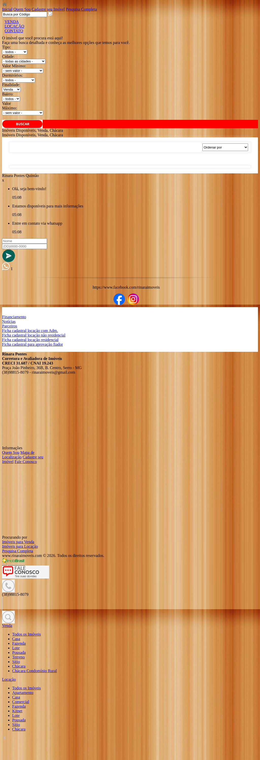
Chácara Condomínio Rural (34, 671)
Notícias (8, 321)
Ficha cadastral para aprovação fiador (32, 344)
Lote (16, 648)
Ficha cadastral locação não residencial (34, 335)
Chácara (18, 666)
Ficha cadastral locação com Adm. (30, 330)
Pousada (19, 652)
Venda (7, 625)
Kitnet (17, 711)
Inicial (7, 9)
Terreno (18, 657)
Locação (9, 679)
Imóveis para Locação (20, 546)
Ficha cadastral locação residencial (30, 340)
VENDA (12, 22)
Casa (16, 639)
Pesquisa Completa (81, 9)
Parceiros (9, 326)
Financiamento (14, 317)
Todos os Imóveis (26, 634)
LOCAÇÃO (14, 26)
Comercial (20, 702)
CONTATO (14, 31)
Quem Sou (22, 9)
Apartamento (23, 692)
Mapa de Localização (18, 454)
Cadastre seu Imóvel (48, 9)
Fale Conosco (25, 461)
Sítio (16, 661)
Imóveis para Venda (18, 542)
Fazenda (19, 643)
